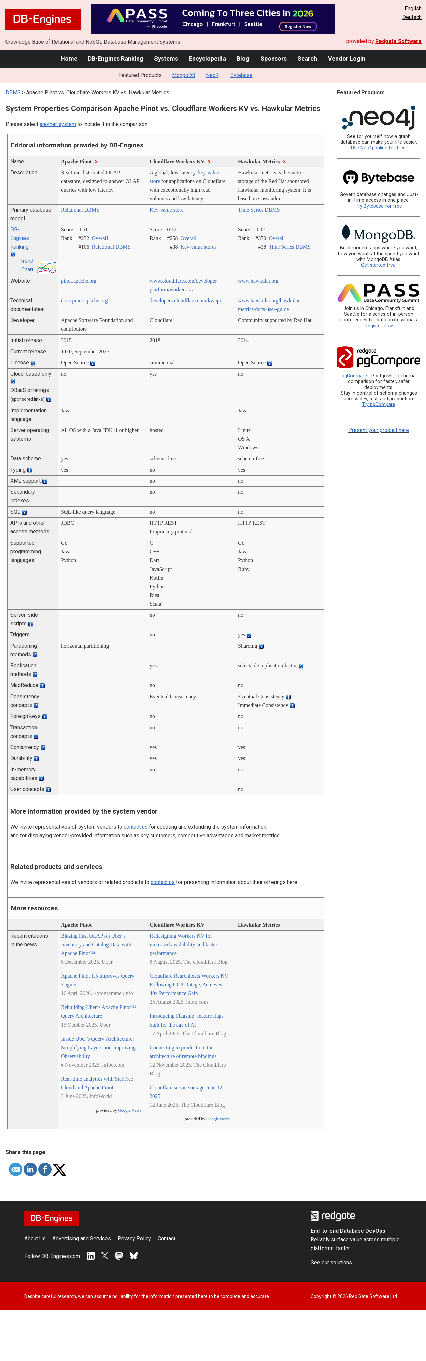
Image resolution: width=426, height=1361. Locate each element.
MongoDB (183, 75)
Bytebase (241, 75)
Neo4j (213, 75)
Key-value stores (198, 247)
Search (307, 58)
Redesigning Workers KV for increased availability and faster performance (183, 944)
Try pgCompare (378, 404)
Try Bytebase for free (379, 206)
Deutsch (412, 17)
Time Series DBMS (259, 210)
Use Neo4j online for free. (379, 148)
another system (58, 124)
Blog (243, 58)
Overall (100, 238)
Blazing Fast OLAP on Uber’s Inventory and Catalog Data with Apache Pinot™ (96, 944)
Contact (166, 1238)
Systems (166, 58)
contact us (136, 827)
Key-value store (167, 210)
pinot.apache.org (78, 281)
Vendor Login (346, 58)
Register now (379, 326)
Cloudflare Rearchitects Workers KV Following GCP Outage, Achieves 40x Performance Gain (189, 984)
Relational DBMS (80, 210)
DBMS (13, 92)
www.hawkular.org (258, 281)
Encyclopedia (207, 58)
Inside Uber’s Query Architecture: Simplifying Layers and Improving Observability (98, 1047)
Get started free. (379, 265)
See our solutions (331, 1262)
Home (69, 58)
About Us (35, 1238)
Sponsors (273, 58)
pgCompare (354, 376)
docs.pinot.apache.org (84, 300)
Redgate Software (398, 41)
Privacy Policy (134, 1238)
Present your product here (378, 430)
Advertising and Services (81, 1238)
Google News (129, 1110)
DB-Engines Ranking (115, 58)
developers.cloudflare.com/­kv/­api (185, 300)
